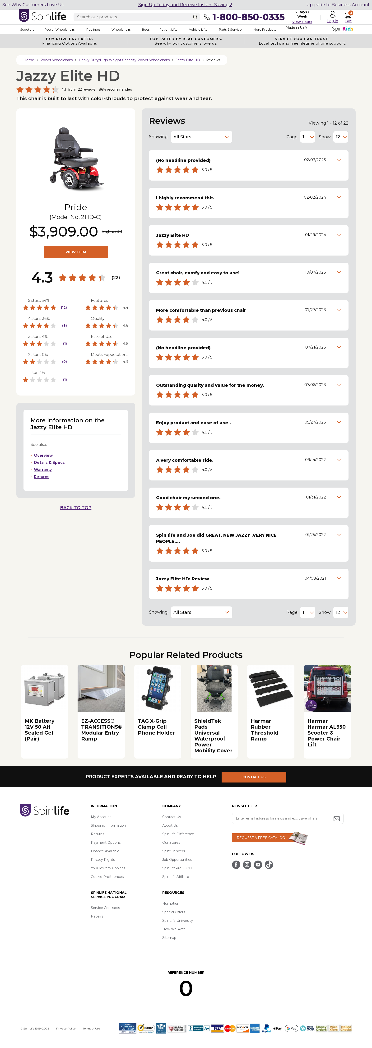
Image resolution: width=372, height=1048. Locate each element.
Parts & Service (252, 29)
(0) (64, 361)
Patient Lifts (183, 29)
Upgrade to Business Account (338, 4)
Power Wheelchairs (62, 29)
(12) (64, 307)
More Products (290, 29)
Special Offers (173, 912)
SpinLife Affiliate (175, 877)
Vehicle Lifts (216, 29)
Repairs (97, 916)
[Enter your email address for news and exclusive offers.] (288, 818)
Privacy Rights (103, 859)
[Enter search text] (137, 17)
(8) (64, 325)
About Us (170, 825)
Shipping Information (108, 825)
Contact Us (171, 817)
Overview (43, 455)
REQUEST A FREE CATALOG (261, 838)
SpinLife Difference (178, 834)
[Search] (195, 17)
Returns (41, 477)
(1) (65, 343)
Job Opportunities (177, 859)
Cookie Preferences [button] (107, 877)
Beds (157, 29)
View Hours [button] (302, 22)
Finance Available (105, 851)
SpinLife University (177, 920)
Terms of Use (91, 1028)
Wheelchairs (130, 29)
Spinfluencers (173, 851)
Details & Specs (49, 462)
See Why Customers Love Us (33, 4)
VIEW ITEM (75, 252)
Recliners (99, 29)
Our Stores (171, 842)
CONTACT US (256, 776)
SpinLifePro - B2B (177, 868)
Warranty (43, 469)
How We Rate (174, 929)
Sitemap (169, 938)
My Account (101, 817)
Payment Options (106, 842)
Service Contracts (105, 908)
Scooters (26, 29)
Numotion (170, 903)
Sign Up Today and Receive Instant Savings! (185, 4)
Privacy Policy (66, 1028)
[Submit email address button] (337, 819)
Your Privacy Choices (108, 868)
